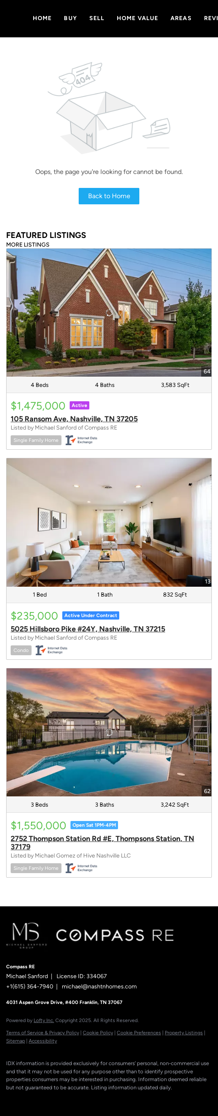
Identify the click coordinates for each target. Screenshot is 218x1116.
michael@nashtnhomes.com (99, 986)
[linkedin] (27, 1099)
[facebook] (10, 1099)
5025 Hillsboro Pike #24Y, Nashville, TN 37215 (88, 628)
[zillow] (43, 1099)
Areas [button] (181, 18)
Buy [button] (70, 18)
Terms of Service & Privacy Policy (42, 1033)
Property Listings (184, 1033)
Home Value (137, 18)
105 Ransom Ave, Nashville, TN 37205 (74, 418)
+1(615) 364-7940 (29, 986)
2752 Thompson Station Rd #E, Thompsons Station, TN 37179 (102, 842)
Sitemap (15, 1041)
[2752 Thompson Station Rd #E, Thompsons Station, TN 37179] (109, 732)
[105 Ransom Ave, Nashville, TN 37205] (109, 313)
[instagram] (59, 1099)
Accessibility (43, 1041)
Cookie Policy (98, 1033)
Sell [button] (96, 18)
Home (42, 18)
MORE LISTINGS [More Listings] (28, 244)
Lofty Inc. (44, 1020)
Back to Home (109, 196)
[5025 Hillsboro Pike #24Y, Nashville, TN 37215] (109, 522)
